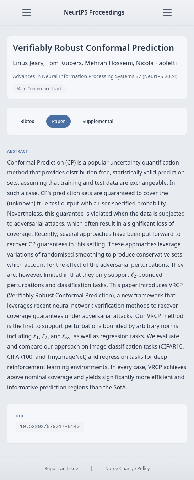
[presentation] (133, 275)
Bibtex (27, 121)
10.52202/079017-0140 (50, 426)
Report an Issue (61, 468)
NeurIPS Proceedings (94, 12)
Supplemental (98, 121)
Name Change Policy (127, 468)
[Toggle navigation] (26, 12)
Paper (58, 121)
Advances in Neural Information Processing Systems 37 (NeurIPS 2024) (95, 76)
